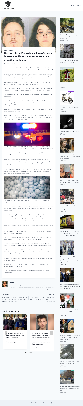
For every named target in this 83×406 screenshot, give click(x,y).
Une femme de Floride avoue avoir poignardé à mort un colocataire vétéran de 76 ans (70, 182)
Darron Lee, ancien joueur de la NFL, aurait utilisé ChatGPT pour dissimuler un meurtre (70, 312)
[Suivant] (51, 333)
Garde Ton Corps (8, 50)
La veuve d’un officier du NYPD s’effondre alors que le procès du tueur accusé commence (70, 156)
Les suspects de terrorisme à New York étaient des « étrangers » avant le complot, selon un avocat (70, 337)
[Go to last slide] (6, 333)
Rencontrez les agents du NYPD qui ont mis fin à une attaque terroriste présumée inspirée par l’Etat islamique (15, 338)
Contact (78, 5)
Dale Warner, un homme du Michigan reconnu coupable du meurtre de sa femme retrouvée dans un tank (69, 233)
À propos (71, 5)
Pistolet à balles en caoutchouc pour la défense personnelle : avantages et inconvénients (70, 36)
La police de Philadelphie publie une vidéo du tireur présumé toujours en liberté (69, 363)
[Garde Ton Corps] (8, 5)
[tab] (25, 352)
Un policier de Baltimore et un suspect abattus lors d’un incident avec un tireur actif (70, 388)
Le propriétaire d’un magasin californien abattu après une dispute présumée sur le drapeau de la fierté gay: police (42, 298)
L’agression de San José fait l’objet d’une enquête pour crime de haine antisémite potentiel (70, 207)
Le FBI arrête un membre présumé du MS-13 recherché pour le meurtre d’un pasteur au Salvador (70, 286)
